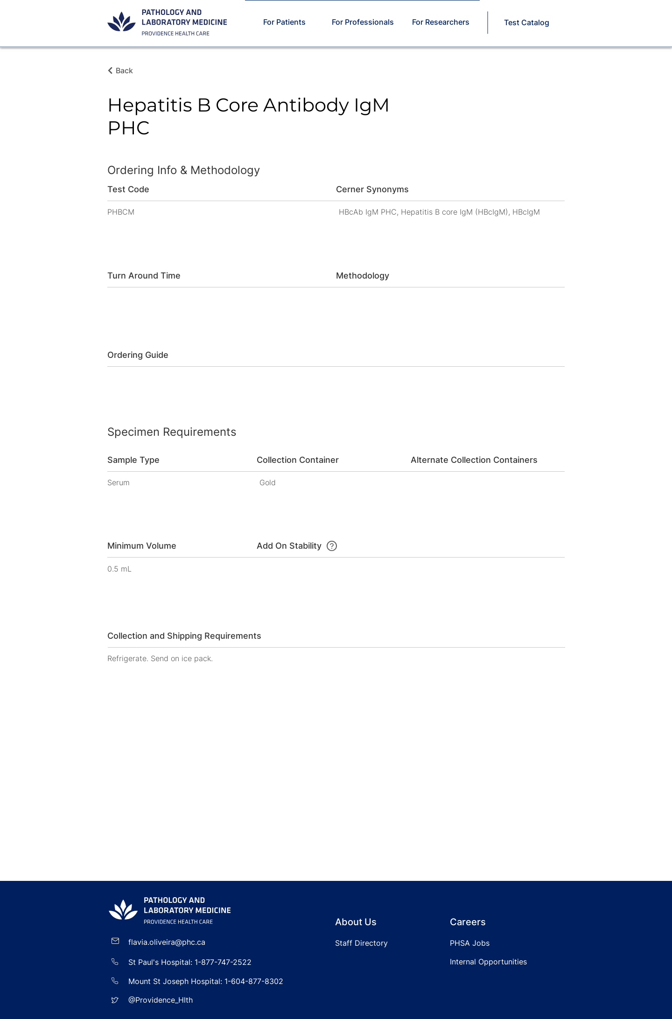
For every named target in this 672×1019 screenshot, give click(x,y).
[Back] (126, 70)
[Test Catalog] (527, 22)
